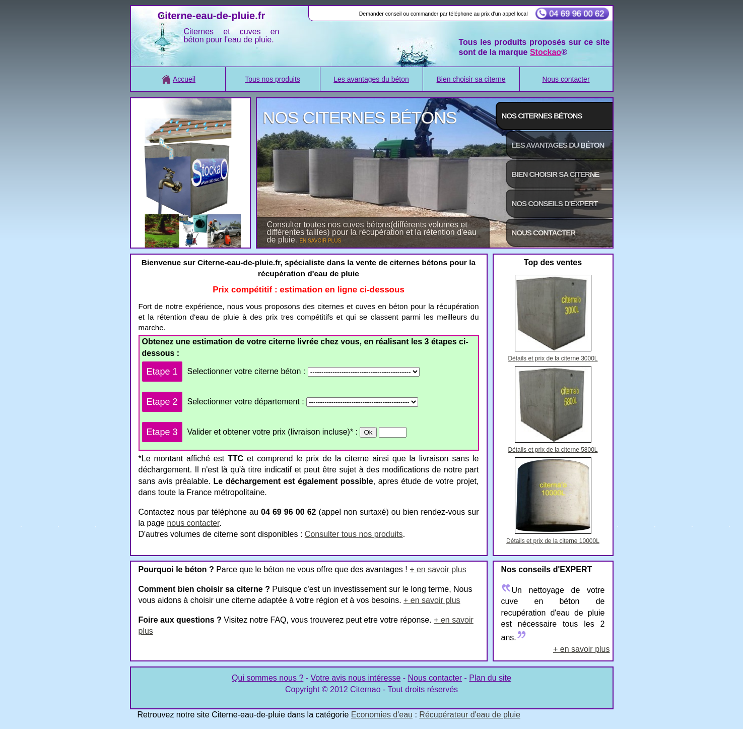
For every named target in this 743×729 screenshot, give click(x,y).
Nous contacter (565, 79)
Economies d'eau (382, 714)
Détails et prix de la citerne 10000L (552, 540)
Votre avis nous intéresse (356, 678)
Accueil (177, 79)
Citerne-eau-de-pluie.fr (211, 15)
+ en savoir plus (438, 569)
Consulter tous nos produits (354, 534)
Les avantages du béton (371, 79)
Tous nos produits (272, 79)
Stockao (545, 52)
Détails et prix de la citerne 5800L (552, 449)
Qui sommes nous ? (267, 678)
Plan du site (490, 678)
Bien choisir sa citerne (471, 79)
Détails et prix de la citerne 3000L (552, 358)
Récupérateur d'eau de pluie (469, 714)
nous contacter (193, 523)
